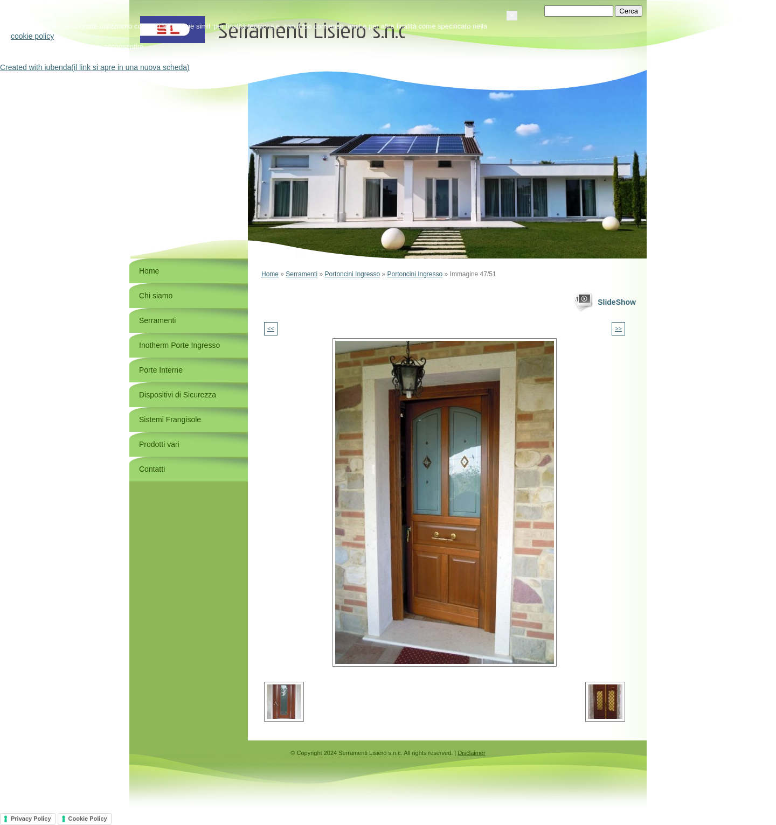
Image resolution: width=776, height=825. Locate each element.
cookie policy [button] (167, 788)
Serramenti (301, 274)
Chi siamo (155, 295)
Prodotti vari (159, 444)
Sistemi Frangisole (170, 419)
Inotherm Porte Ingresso (179, 345)
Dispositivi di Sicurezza (177, 394)
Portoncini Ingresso (352, 274)
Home (270, 274)
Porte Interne (161, 370)
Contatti (152, 469)
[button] (646, 768)
